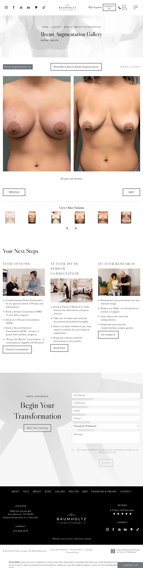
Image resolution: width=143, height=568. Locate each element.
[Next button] (76, 228)
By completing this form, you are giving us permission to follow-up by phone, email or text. (107, 451)
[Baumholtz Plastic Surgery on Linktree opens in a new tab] (36, 7)
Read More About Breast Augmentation (76, 66)
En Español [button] (96, 7)
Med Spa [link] (74, 492)
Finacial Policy (72, 552)
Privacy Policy (76, 550)
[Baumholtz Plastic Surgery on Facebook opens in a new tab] (13, 7)
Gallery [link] (60, 492)
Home (45, 27)
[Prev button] (67, 228)
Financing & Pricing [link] (104, 492)
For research (108, 334)
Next (131, 192)
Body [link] (48, 492)
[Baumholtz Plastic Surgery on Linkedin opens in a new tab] (28, 7)
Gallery (56, 27)
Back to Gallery (130, 67)
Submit (106, 462)
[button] (135, 7)
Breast (68, 27)
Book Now (59, 347)
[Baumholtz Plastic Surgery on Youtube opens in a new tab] (21, 7)
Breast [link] (37, 492)
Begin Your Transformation (37, 414)
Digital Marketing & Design (126, 551)
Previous (14, 192)
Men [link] (85, 492)
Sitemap (89, 550)
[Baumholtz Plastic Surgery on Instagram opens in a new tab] (6, 7)
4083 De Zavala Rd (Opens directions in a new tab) (20, 514)
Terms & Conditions (59, 550)
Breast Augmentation (88, 27)
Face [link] (26, 492)
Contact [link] (125, 492)
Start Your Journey (37, 433)
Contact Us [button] (130, 565)
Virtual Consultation (17, 349)
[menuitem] (6, 7)
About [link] (16, 492)
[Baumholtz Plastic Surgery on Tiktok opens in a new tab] (43, 7)
